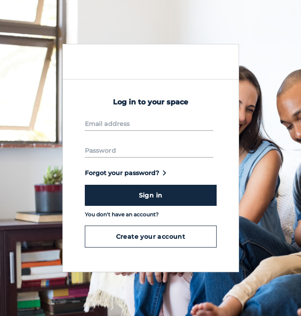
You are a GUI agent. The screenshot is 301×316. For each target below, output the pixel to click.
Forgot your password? (127, 173)
